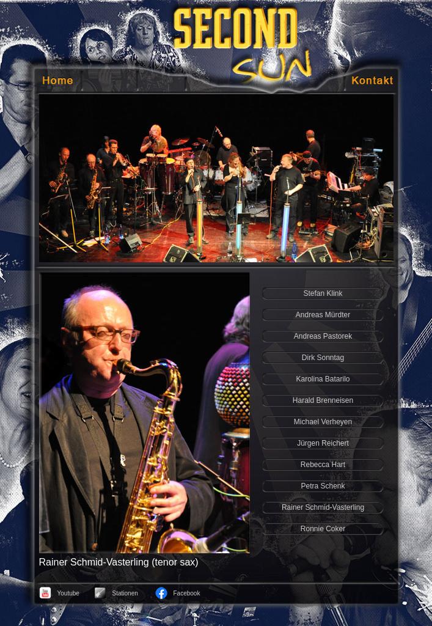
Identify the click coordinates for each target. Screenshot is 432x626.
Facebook (187, 593)
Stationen (125, 593)
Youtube (68, 593)
